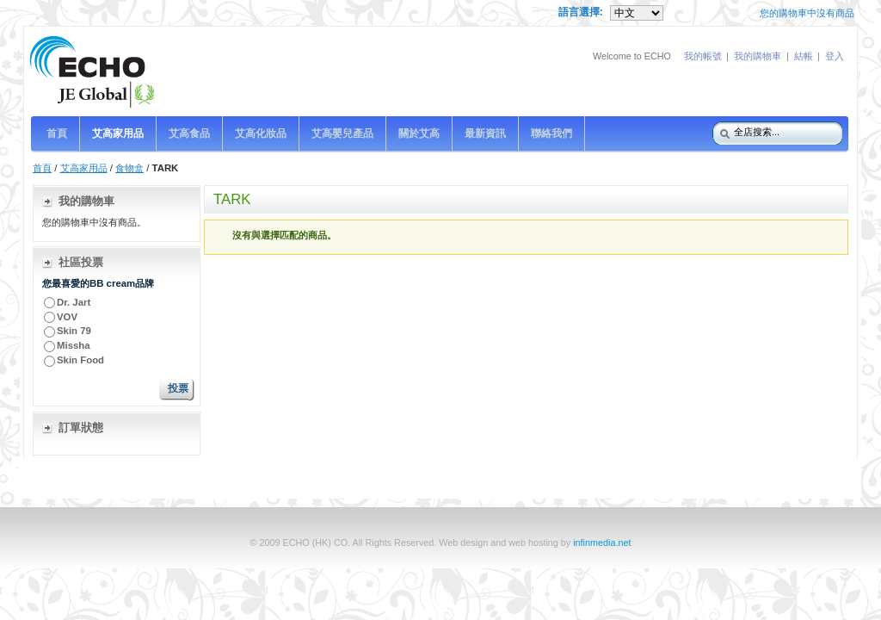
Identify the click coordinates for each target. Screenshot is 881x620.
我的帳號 (703, 56)
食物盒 (129, 168)
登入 (834, 56)
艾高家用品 (84, 168)
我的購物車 (757, 56)
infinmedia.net (602, 542)
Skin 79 (74, 331)
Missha (73, 345)
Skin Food (80, 360)
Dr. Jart (75, 302)
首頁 (42, 168)
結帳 (803, 56)
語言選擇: (582, 12)
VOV (67, 317)
